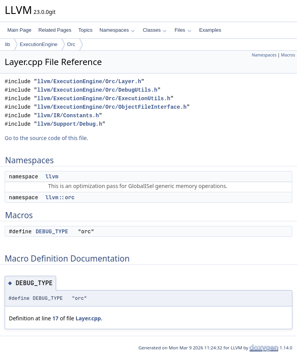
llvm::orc (60, 197)
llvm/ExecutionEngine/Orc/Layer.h (89, 81)
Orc (71, 44)
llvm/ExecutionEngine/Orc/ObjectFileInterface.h (111, 107)
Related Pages (54, 30)
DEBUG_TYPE (52, 231)
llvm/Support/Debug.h (69, 124)
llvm (51, 176)
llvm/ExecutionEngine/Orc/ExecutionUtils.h (103, 98)
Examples (210, 30)
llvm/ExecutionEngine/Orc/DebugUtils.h (97, 90)
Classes (155, 30)
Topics (85, 30)
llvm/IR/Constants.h (68, 115)
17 (55, 318)
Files (182, 30)
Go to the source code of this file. (46, 138)
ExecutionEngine (39, 44)
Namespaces (117, 30)
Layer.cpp (88, 318)
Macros (288, 55)
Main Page (19, 30)
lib (7, 44)
